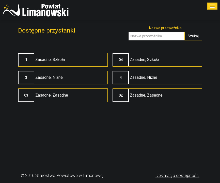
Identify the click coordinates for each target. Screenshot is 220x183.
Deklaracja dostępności (177, 175)
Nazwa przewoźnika (165, 28)
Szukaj (193, 36)
